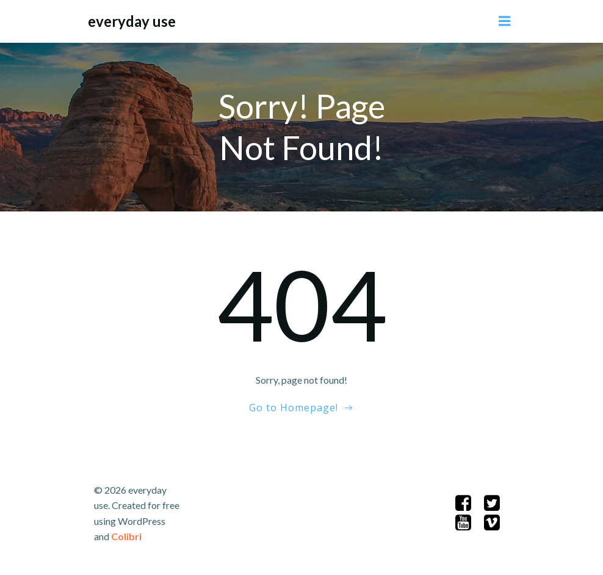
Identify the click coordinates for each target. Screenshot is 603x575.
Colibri (126, 536)
